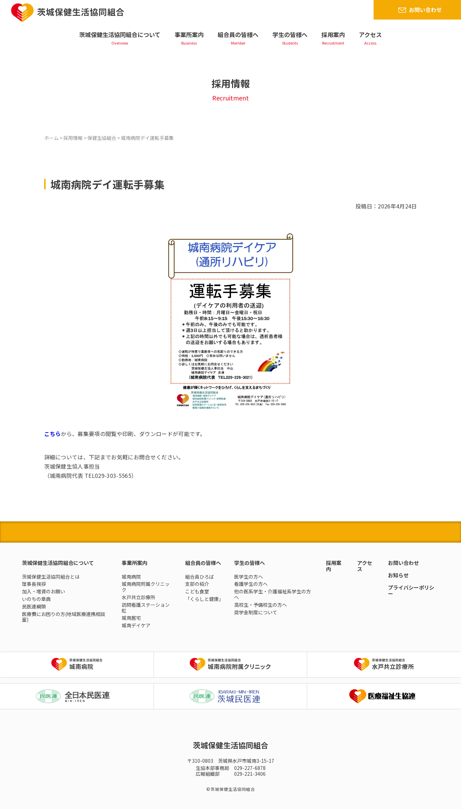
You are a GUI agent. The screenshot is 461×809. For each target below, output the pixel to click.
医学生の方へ (248, 576)
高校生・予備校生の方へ (260, 604)
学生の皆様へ (289, 34)
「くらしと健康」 (204, 598)
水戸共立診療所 (138, 597)
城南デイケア (136, 625)
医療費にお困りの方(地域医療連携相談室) (63, 617)
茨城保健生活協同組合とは (51, 576)
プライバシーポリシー (411, 590)
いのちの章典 (36, 598)
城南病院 (131, 576)
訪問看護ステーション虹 (146, 607)
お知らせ (398, 575)
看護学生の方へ (251, 583)
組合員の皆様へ (238, 34)
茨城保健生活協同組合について (119, 34)
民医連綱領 (34, 606)
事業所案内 (189, 34)
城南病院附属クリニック (146, 586)
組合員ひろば (199, 576)
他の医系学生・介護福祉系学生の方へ (272, 594)
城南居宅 (131, 617)
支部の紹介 (197, 583)
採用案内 (333, 34)
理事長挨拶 (34, 583)
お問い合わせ (425, 9)
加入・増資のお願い (43, 591)
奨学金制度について (255, 612)
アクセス (370, 34)
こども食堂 (197, 591)
